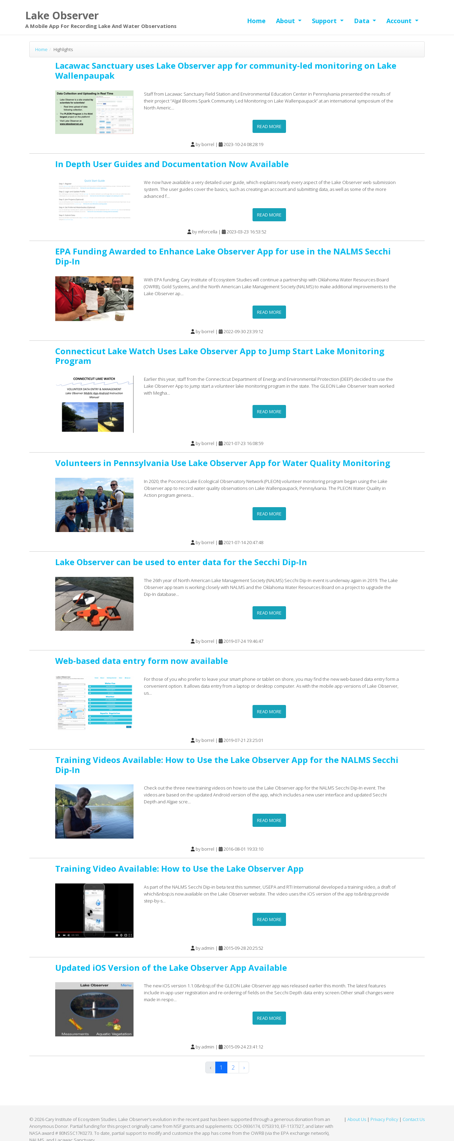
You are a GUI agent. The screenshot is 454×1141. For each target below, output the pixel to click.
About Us (356, 1119)
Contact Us (414, 1119)
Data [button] (362, 21)
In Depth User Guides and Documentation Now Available (172, 164)
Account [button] (399, 21)
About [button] (286, 21)
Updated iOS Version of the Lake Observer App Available (171, 967)
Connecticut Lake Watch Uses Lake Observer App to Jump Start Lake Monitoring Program (219, 356)
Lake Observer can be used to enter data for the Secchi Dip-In (181, 562)
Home (256, 21)
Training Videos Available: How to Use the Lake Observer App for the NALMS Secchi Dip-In (226, 764)
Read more (269, 126)
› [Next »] (244, 1067)
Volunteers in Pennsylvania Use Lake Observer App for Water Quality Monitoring (222, 462)
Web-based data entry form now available (141, 660)
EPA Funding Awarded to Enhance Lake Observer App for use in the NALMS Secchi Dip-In (223, 256)
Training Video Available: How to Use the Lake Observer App (179, 868)
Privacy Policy (384, 1119)
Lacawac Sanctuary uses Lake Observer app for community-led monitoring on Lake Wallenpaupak (225, 70)
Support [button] (325, 21)
